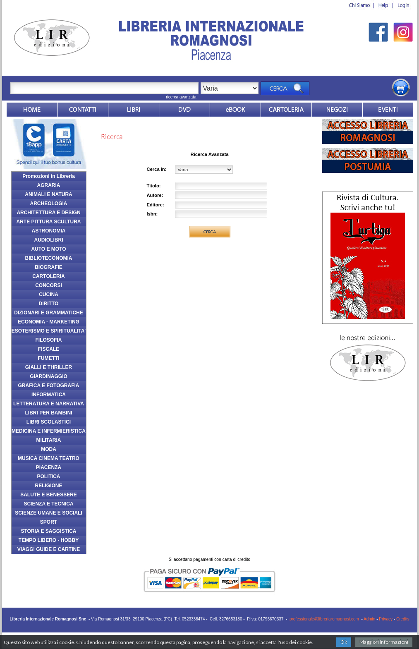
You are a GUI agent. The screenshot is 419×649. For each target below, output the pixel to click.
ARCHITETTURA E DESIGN (48, 213)
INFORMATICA (48, 395)
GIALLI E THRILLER (48, 367)
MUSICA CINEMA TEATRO (48, 458)
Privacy (386, 619)
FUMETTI (49, 358)
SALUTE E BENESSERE (48, 495)
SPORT (48, 522)
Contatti (82, 110)
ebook (235, 110)
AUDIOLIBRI (48, 240)
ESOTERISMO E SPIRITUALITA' (49, 331)
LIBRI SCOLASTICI (48, 422)
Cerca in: (157, 169)
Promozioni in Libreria (48, 176)
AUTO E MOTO (48, 249)
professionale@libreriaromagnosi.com (324, 619)
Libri (133, 110)
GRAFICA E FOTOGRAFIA (48, 385)
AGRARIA (48, 185)
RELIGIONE (48, 486)
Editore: (155, 204)
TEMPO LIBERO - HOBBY (49, 540)
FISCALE (48, 349)
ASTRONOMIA (49, 231)
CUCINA (48, 294)
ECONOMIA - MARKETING (48, 322)
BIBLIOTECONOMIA (48, 258)
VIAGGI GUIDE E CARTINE (48, 549)
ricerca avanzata (181, 97)
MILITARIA (48, 440)
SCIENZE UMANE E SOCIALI (48, 513)
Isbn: (152, 213)
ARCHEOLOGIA (48, 203)
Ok (343, 642)
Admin (369, 619)
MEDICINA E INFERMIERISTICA (49, 431)
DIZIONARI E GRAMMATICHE (48, 313)
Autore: (155, 195)
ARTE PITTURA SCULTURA (49, 222)
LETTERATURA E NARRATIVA (48, 404)
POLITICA (48, 476)
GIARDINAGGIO (48, 376)
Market (286, 110)
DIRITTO (49, 304)
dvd (184, 110)
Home (32, 110)
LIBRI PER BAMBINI (48, 413)
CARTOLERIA (48, 276)
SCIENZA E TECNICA (48, 504)
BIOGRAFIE (48, 267)
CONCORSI (48, 285)
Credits (402, 619)
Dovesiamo (337, 110)
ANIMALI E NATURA (48, 194)
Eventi (388, 110)
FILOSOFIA (49, 340)
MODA (48, 449)
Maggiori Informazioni (383, 642)
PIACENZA (48, 467)
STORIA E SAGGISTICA (48, 531)
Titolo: (154, 185)
